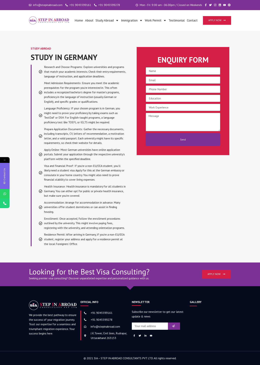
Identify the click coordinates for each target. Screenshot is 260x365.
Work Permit (155, 20)
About (89, 20)
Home (79, 20)
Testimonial (177, 20)
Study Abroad (107, 20)
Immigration (132, 20)
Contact (192, 20)
